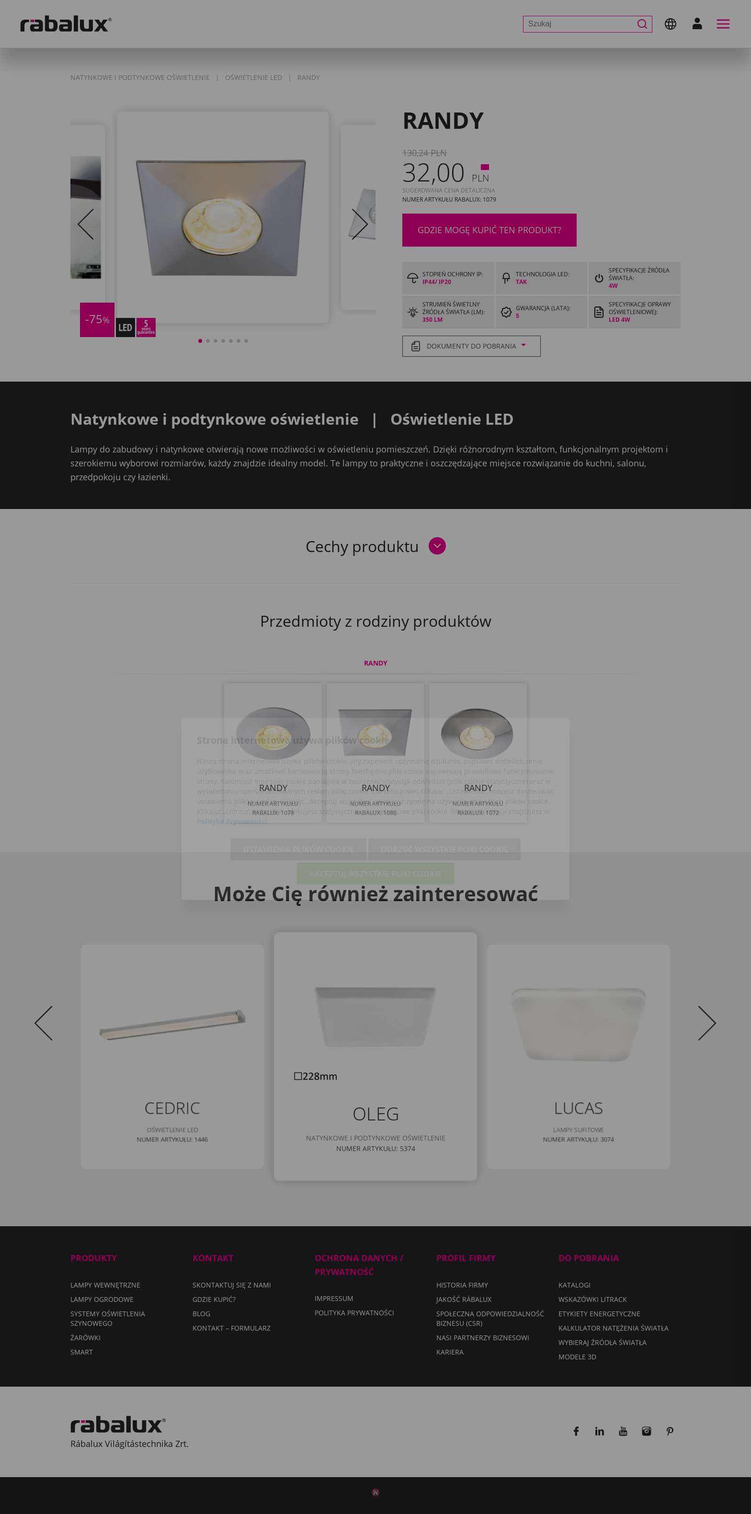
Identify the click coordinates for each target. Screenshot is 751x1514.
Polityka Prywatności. (233, 769)
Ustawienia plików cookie (298, 797)
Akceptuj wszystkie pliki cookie (375, 821)
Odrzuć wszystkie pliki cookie (444, 797)
